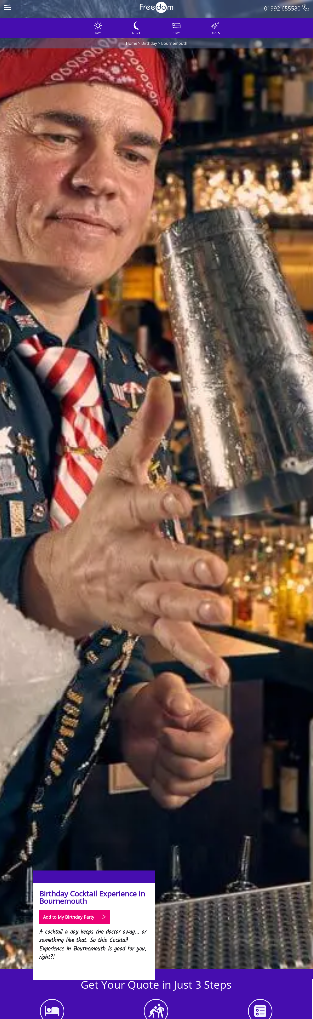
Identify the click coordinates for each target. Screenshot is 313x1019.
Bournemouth (174, 43)
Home (131, 43)
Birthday (149, 43)
